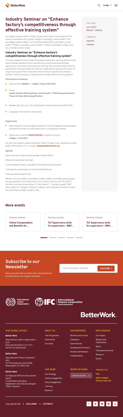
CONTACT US (102, 369)
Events (98, 358)
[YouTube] (102, 403)
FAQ (97, 374)
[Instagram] (108, 403)
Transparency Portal (104, 350)
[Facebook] (89, 403)
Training (48, 386)
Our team (49, 343)
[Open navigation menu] (116, 5)
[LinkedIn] (115, 403)
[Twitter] (95, 403)
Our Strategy (50, 374)
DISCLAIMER (31, 404)
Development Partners (80, 347)
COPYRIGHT (48, 404)
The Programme (52, 335)
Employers (74, 339)
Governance (50, 339)
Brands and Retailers (79, 351)
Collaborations (76, 355)
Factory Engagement (53, 378)
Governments (76, 343)
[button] (43, 237)
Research (100, 354)
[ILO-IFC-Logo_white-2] (17, 302)
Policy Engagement (53, 382)
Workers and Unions (79, 335)
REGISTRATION (35, 135)
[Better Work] (99, 314)
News (98, 346)
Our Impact (100, 335)
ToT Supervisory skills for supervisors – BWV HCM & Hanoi (60, 226)
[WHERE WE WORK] (81, 375)
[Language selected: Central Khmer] (107, 5)
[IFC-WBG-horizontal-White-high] (58, 302)
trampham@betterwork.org (48, 146)
